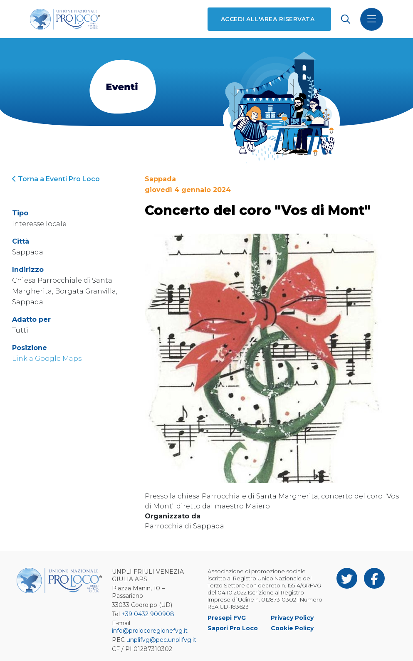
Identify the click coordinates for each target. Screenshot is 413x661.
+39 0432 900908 (147, 614)
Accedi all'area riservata (267, 19)
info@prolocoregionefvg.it (150, 630)
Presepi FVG (227, 618)
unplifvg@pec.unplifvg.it (161, 640)
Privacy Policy (292, 618)
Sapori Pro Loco (233, 628)
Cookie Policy (292, 628)
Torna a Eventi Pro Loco (56, 179)
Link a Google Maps (47, 359)
